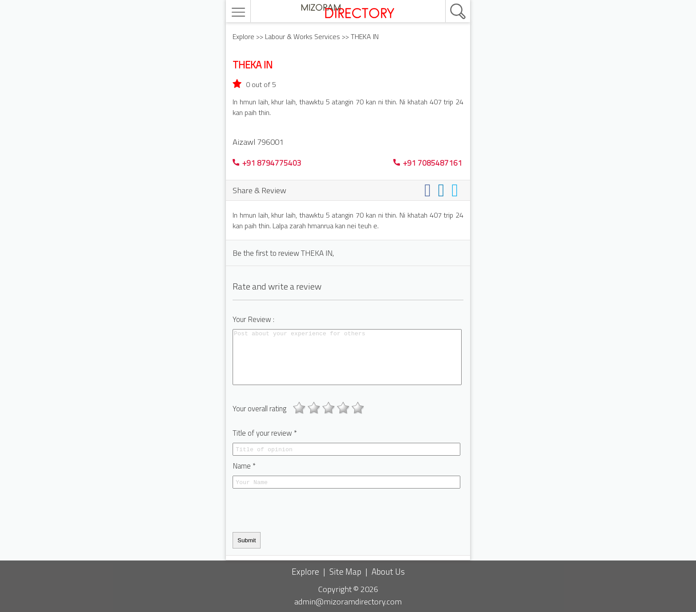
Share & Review (259, 190)
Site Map (345, 571)
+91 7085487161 (427, 163)
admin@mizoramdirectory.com (348, 601)
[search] (448, 0)
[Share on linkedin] (443, 189)
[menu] (239, 12)
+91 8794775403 (267, 163)
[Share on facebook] (429, 189)
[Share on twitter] (456, 189)
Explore (243, 36)
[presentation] (300, 510)
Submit (246, 540)
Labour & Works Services (302, 36)
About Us (388, 571)
